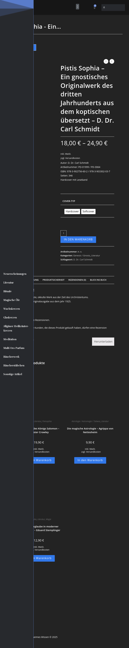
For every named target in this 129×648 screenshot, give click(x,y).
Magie (48, 519)
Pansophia (47, 421)
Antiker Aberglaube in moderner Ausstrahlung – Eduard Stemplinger (38, 528)
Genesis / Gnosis (81, 255)
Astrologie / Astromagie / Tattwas (86, 421)
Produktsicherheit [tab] (53, 279)
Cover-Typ (68, 201)
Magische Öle (11, 300)
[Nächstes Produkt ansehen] (112, 61)
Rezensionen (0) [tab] (77, 279)
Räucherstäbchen (13, 365)
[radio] (72, 211)
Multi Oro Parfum (13, 348)
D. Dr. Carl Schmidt (83, 259)
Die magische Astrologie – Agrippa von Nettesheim (90, 430)
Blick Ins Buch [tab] (98, 279)
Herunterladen (103, 341)
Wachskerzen (11, 308)
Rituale (7, 291)
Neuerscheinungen (14, 273)
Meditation (9, 339)
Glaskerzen (10, 317)
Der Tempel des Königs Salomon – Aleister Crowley (38, 430)
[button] (77, 6)
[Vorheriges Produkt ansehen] (106, 61)
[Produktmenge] (63, 233)
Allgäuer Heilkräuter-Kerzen (16, 328)
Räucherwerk (11, 356)
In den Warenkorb (78, 239)
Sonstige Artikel (12, 374)
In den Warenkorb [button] (39, 460)
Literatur (8, 282)
